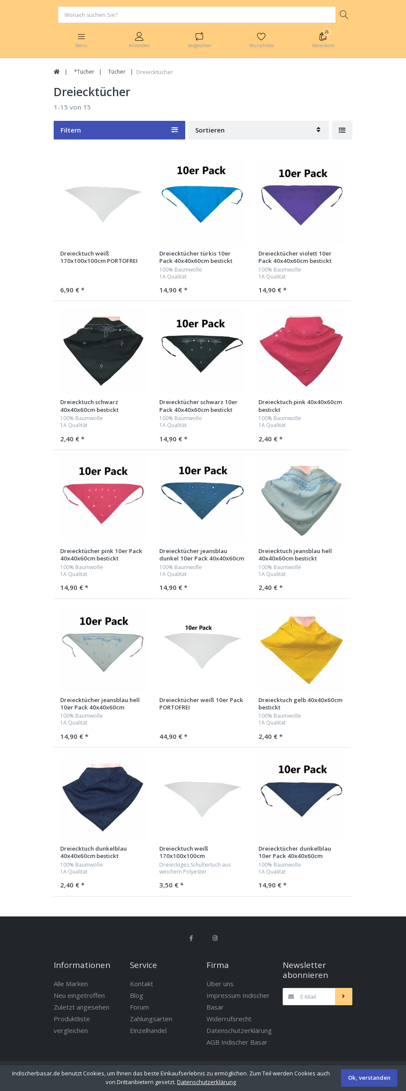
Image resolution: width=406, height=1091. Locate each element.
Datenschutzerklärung (206, 1082)
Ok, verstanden (369, 1077)
